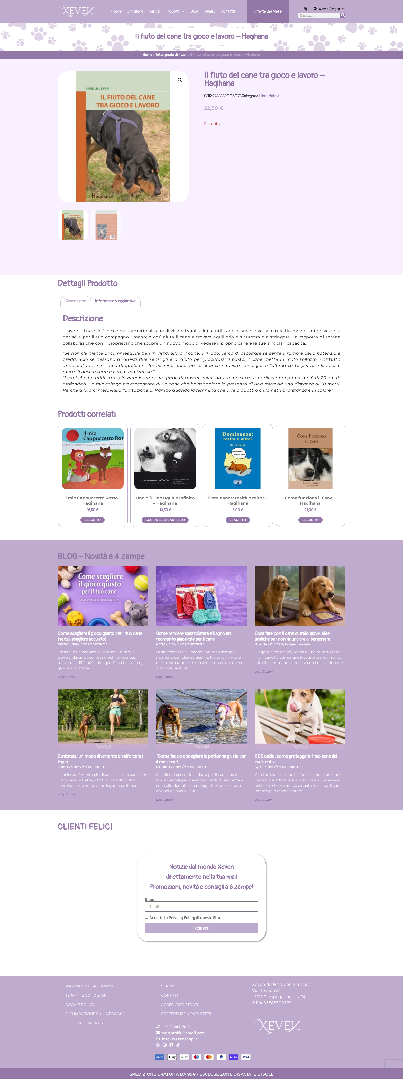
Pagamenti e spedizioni (89, 986)
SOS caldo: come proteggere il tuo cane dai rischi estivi (296, 759)
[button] (180, 80)
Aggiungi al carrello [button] (165, 520)
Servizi (154, 11)
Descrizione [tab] (76, 301)
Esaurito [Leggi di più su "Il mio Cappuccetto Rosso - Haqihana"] (92, 520)
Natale (273, 96)
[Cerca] (342, 15)
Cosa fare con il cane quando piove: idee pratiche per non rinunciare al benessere (292, 636)
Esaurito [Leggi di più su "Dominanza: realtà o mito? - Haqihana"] (238, 520)
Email (150, 899)
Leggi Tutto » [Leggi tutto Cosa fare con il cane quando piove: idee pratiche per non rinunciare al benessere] (264, 671)
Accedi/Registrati (332, 9)
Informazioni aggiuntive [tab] (115, 301)
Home (116, 11)
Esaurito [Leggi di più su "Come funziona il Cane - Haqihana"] (310, 520)
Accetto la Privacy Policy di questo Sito (184, 917)
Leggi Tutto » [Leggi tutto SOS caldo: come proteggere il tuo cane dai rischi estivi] (264, 799)
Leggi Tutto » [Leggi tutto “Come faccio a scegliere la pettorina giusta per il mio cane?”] (165, 799)
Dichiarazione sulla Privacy (95, 1013)
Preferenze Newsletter (186, 1013)
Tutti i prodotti (166, 54)
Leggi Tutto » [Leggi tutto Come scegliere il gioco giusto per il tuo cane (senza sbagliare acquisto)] (67, 677)
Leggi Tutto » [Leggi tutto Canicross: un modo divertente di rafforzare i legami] (67, 794)
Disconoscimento (84, 1023)
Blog (194, 11)
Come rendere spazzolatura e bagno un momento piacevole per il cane (193, 636)
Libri (184, 54)
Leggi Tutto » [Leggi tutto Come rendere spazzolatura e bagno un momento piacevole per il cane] (165, 677)
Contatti (228, 11)
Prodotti (175, 11)
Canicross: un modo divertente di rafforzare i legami (100, 759)
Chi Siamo (135, 11)
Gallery (209, 11)
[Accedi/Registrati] (315, 8)
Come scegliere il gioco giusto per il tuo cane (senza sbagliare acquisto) (100, 636)
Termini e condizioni (86, 995)
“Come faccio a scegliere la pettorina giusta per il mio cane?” (200, 759)
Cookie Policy (80, 1004)
